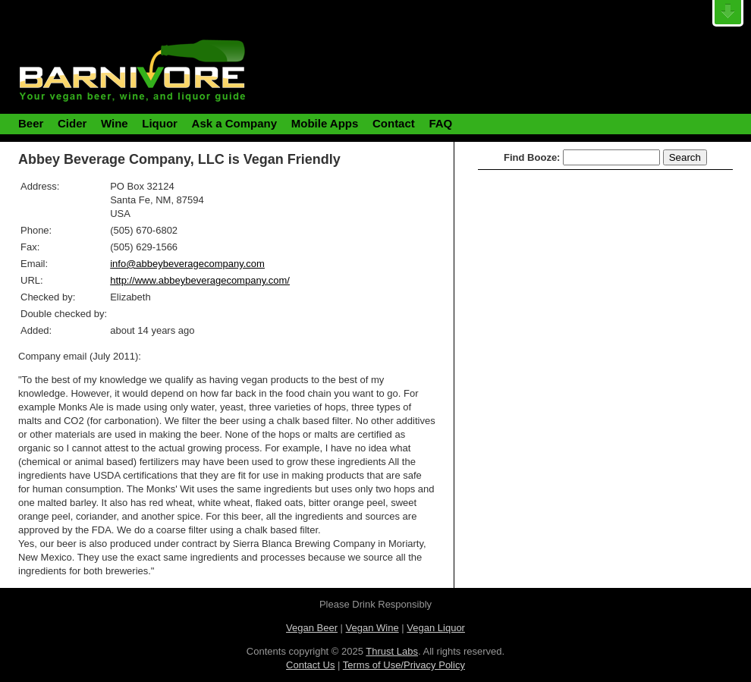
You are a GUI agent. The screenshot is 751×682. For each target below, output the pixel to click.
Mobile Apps (325, 123)
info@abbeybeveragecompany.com (187, 263)
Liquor (160, 123)
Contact (393, 123)
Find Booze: (532, 157)
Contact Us (310, 665)
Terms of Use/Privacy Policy (404, 665)
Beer (30, 123)
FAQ (440, 123)
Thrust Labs (392, 651)
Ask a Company (235, 123)
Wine (114, 123)
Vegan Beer (312, 627)
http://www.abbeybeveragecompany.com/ (200, 280)
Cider (72, 123)
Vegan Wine (372, 627)
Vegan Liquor (436, 627)
